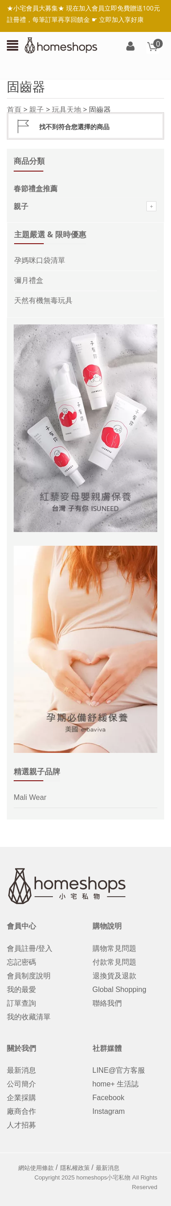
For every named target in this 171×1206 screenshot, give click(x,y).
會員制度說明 (29, 976)
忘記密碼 (21, 962)
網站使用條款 (36, 1167)
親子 (36, 109)
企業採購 (21, 1098)
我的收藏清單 (29, 1017)
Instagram (109, 1111)
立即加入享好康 (121, 19)
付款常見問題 (114, 962)
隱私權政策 (75, 1167)
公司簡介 (21, 1084)
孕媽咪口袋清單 (39, 260)
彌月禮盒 (28, 280)
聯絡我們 (107, 1003)
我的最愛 (21, 989)
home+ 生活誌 (116, 1084)
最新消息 (21, 1070)
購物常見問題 (114, 948)
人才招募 (21, 1125)
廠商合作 (21, 1111)
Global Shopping (119, 989)
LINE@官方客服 (119, 1070)
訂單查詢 (21, 1003)
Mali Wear (30, 797)
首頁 (14, 109)
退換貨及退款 (114, 976)
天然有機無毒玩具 (43, 300)
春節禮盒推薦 (35, 189)
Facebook (108, 1098)
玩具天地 (66, 109)
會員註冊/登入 (29, 948)
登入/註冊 (130, 47)
